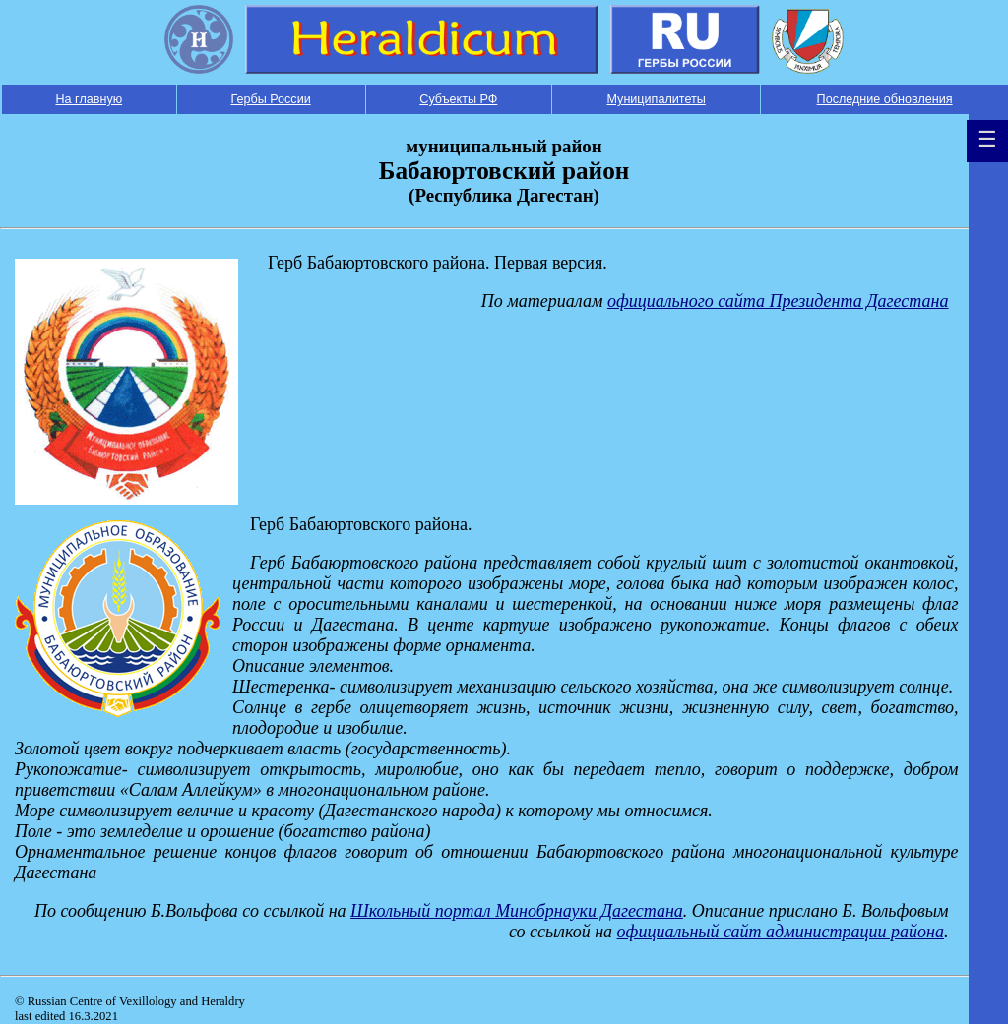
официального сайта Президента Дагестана (778, 301)
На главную (88, 99)
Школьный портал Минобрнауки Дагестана (516, 911)
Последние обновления (885, 99)
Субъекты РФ (458, 99)
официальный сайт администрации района (780, 931)
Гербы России (270, 99)
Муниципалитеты (655, 99)
